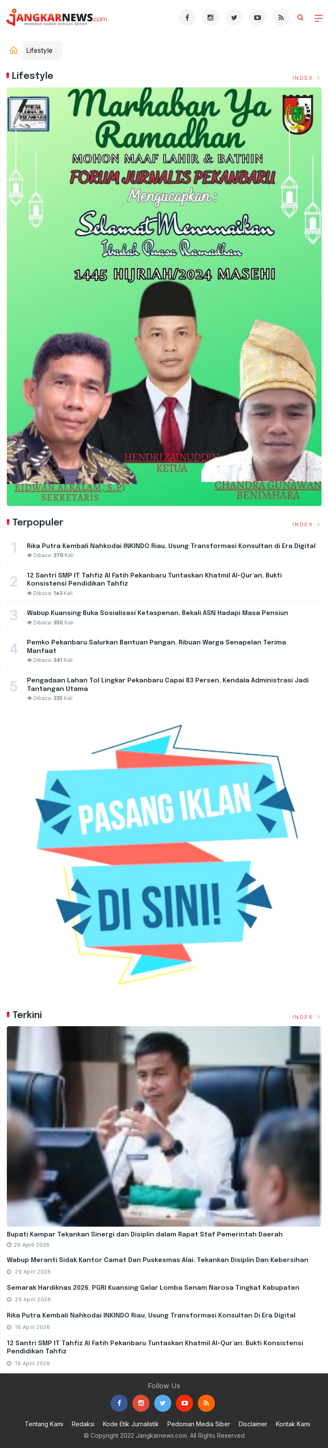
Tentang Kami (44, 1424)
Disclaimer (253, 1424)
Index (307, 78)
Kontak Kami (293, 1424)
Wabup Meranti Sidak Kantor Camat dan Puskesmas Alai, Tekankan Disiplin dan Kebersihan (157, 1260)
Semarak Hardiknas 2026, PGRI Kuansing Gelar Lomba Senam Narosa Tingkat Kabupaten (153, 1288)
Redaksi (83, 1424)
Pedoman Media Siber (198, 1424)
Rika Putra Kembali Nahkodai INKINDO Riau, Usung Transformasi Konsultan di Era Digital (151, 1315)
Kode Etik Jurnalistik (131, 1424)
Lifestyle (39, 50)
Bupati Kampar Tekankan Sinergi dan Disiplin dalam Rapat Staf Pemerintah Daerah (145, 1234)
